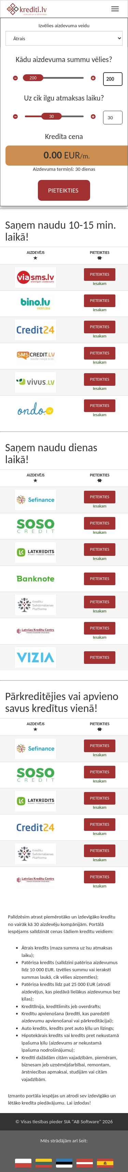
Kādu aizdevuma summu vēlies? (64, 59)
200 (33, 78)
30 (51, 116)
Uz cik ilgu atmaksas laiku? (64, 98)
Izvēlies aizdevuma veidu (64, 25)
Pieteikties (99, 274)
